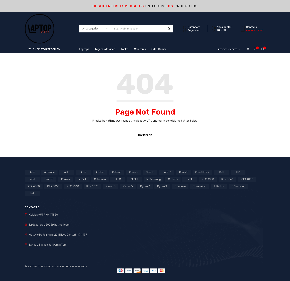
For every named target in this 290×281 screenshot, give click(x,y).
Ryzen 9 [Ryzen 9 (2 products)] (162, 186)
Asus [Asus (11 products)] (83, 172)
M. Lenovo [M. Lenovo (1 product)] (100, 179)
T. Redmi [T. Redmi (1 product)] (219, 186)
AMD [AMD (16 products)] (66, 172)
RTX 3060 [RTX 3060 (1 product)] (227, 179)
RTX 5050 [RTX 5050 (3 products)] (53, 186)
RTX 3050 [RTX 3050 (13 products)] (208, 179)
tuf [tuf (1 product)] (32, 193)
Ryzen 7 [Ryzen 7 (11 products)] (145, 186)
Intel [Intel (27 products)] (32, 179)
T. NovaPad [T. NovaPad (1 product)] (199, 186)
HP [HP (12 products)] (238, 172)
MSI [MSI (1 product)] (190, 179)
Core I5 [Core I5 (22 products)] (150, 172)
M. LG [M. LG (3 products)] (118, 179)
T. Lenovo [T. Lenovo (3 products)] (180, 186)
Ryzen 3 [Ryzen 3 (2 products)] (111, 186)
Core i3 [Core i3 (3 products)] (133, 172)
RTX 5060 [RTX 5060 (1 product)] (73, 186)
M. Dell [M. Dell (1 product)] (82, 179)
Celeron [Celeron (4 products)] (116, 172)
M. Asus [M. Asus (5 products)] (65, 179)
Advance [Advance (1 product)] (49, 172)
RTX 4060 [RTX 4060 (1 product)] (34, 186)
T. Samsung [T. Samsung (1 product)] (238, 186)
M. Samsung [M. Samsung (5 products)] (153, 179)
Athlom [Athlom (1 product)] (100, 172)
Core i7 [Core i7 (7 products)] (167, 172)
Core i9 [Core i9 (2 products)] (183, 172)
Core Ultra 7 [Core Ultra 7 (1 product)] (202, 172)
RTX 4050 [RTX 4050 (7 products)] (247, 179)
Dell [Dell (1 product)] (221, 172)
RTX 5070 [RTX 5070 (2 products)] (92, 186)
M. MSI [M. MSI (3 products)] (134, 179)
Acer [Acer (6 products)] (32, 172)
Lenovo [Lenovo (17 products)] (49, 179)
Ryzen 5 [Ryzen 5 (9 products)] (128, 186)
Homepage (145, 135)
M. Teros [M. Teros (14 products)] (173, 179)
